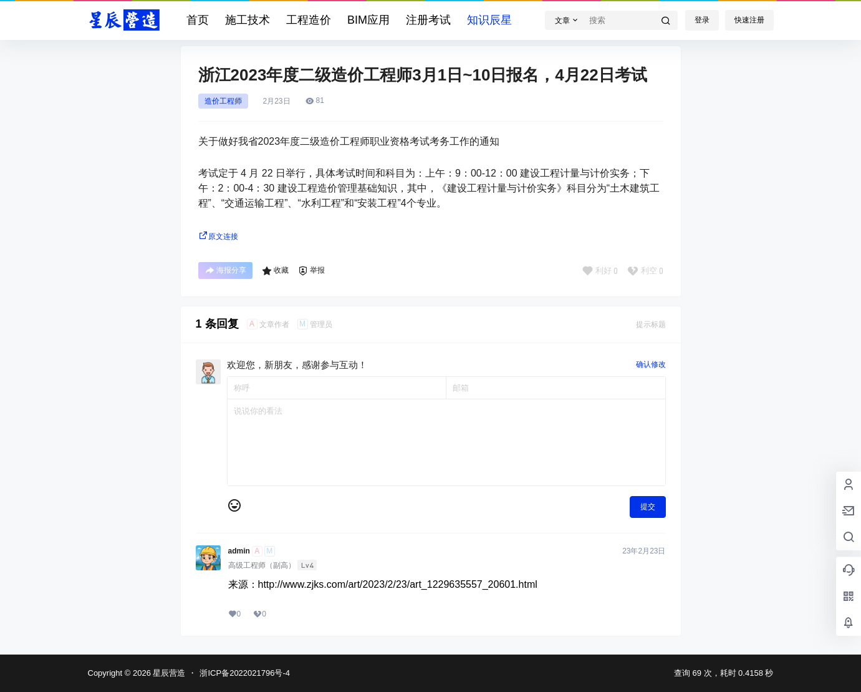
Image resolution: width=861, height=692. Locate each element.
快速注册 (749, 20)
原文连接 (218, 236)
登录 (702, 20)
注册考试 (428, 20)
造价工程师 (223, 101)
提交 (647, 506)
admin (239, 551)
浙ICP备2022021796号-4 (245, 673)
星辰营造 (168, 673)
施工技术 (247, 20)
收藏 (275, 271)
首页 (197, 20)
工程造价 (308, 20)
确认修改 (651, 364)
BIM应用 (368, 20)
